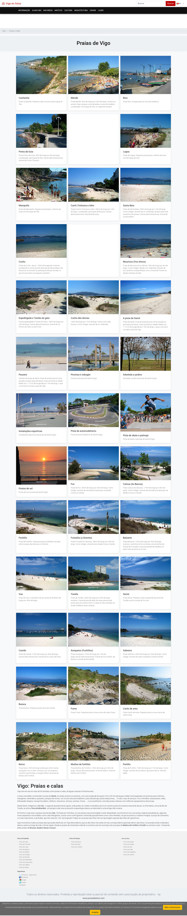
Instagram (22, 885)
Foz (73, 484)
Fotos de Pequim (128, 844)
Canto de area (130, 708)
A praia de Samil (131, 318)
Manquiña (24, 205)
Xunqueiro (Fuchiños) (82, 650)
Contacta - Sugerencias (29, 875)
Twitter (24, 882)
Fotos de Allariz (24, 867)
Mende (74, 98)
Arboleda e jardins (132, 374)
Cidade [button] (93, 10)
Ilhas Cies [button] (36, 10)
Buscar (170, 3)
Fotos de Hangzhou (129, 852)
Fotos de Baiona (24, 849)
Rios (125, 98)
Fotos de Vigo (23, 842)
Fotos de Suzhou (128, 854)
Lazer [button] (100, 10)
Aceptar (95, 912)
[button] (180, 3)
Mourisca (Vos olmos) (134, 261)
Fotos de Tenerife (24, 844)
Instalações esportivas (30, 431)
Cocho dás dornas (80, 318)
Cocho (22, 261)
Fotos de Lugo (23, 847)
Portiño (127, 764)
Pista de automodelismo (83, 431)
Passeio (23, 374)
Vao (21, 594)
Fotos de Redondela (25, 860)
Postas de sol (26, 488)
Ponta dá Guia (26, 151)
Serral (126, 594)
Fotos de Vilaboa (24, 865)
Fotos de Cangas (24, 854)
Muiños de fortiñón (80, 764)
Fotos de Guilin (128, 849)
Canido (22, 650)
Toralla (74, 594)
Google (24, 880)
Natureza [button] (47, 10)
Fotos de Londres (76, 847)
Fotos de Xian (127, 847)
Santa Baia (128, 205)
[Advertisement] (93, 20)
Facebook (25, 877)
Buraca (22, 704)
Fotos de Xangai (128, 842)
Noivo (22, 764)
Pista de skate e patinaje (136, 435)
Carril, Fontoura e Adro (82, 205)
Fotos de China (125, 838)
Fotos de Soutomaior (25, 862)
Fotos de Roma (76, 842)
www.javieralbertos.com (94, 898)
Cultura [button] (68, 10)
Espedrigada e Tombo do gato (34, 318)
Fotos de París (75, 844)
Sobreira (127, 650)
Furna (74, 708)
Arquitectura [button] (81, 10)
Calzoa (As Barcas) (133, 484)
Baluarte (127, 538)
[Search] (151, 3)
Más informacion (172, 907)
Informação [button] (24, 10)
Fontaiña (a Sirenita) (81, 538)
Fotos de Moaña (24, 857)
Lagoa (126, 151)
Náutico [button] (58, 10)
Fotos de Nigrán (24, 852)
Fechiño (23, 538)
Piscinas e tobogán (81, 374)
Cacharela (24, 98)
